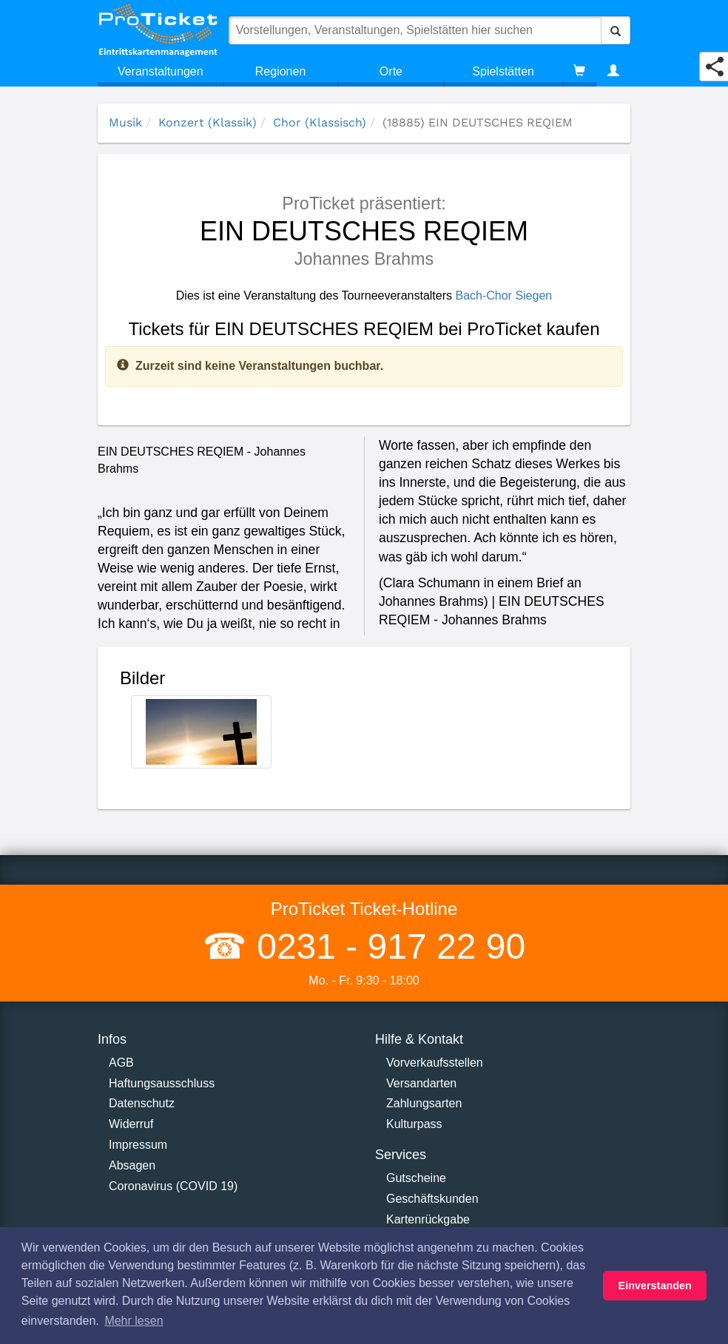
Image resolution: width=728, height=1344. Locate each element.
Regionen (280, 71)
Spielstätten (503, 71)
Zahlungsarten (424, 1103)
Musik (125, 122)
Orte (391, 71)
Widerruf (131, 1124)
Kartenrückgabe (428, 1219)
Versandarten (421, 1083)
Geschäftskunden (432, 1198)
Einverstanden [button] (655, 1285)
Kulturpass (414, 1124)
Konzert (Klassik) (207, 122)
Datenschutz (142, 1103)
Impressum (138, 1144)
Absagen (132, 1165)
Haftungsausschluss (162, 1083)
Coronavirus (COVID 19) (173, 1186)
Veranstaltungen (160, 71)
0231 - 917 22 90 (386, 946)
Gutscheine (416, 1178)
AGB (121, 1062)
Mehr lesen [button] (133, 1320)
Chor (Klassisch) (319, 122)
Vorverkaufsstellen (434, 1062)
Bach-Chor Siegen (503, 295)
